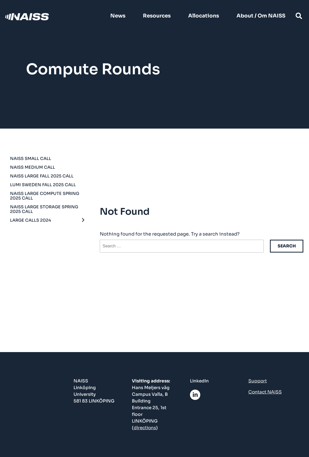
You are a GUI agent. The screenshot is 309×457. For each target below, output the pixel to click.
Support (257, 381)
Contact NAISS (265, 392)
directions (145, 428)
